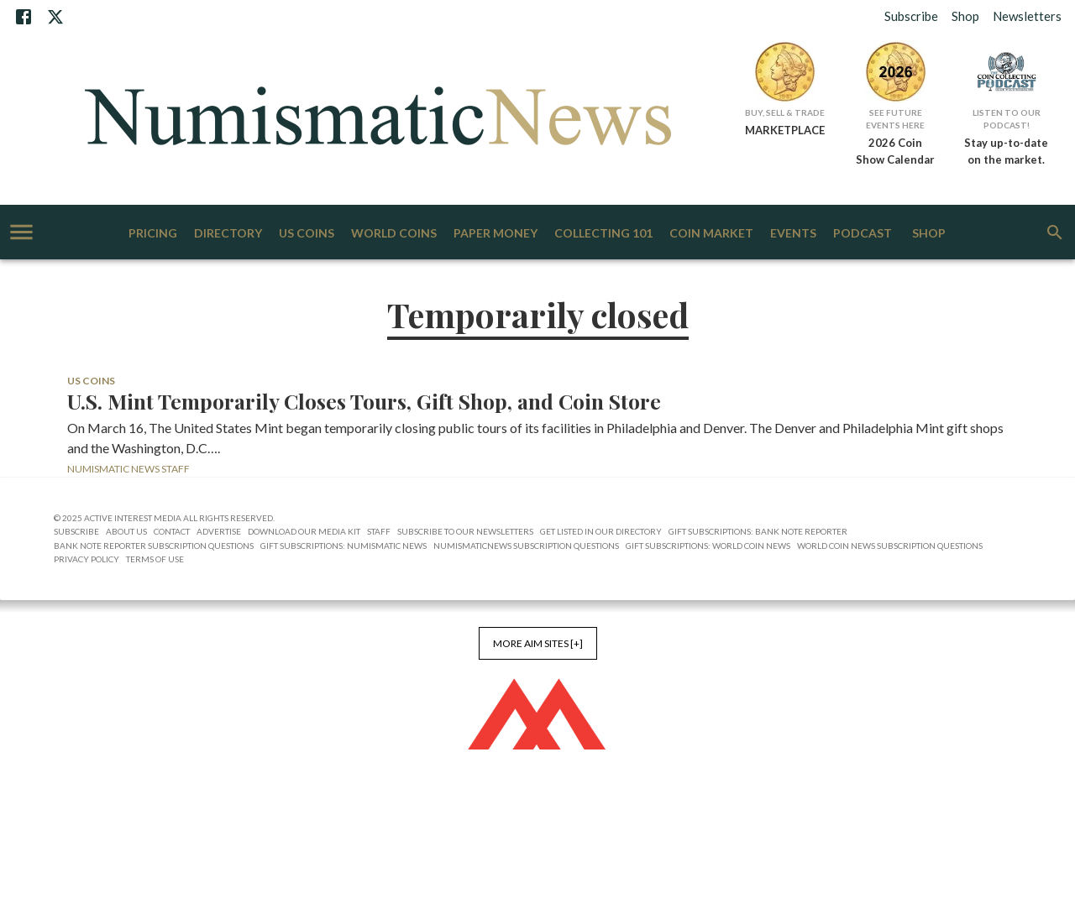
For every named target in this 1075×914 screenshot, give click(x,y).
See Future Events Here (895, 118)
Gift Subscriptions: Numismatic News (343, 546)
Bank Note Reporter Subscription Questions (154, 546)
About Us (126, 531)
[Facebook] (23, 17)
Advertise (219, 531)
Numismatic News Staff (128, 468)
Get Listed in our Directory (601, 531)
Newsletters (1027, 16)
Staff (379, 531)
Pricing (153, 233)
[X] (55, 17)
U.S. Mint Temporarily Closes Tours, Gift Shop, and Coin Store (364, 401)
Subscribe (911, 16)
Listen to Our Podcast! (1007, 118)
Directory (228, 233)
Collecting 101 (603, 233)
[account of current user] (21, 232)
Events (793, 233)
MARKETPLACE (785, 130)
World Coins (393, 233)
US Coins (306, 233)
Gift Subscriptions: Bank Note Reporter (758, 531)
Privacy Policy (86, 559)
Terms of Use (155, 559)
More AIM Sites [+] (538, 643)
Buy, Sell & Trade (785, 112)
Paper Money (495, 233)
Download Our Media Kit (304, 531)
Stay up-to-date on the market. (1006, 151)
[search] (1055, 232)
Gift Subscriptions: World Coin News (708, 546)
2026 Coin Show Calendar (895, 151)
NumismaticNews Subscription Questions (526, 546)
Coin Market (711, 233)
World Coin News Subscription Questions (890, 546)
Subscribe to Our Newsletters (465, 531)
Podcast (862, 233)
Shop (965, 16)
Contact (172, 531)
